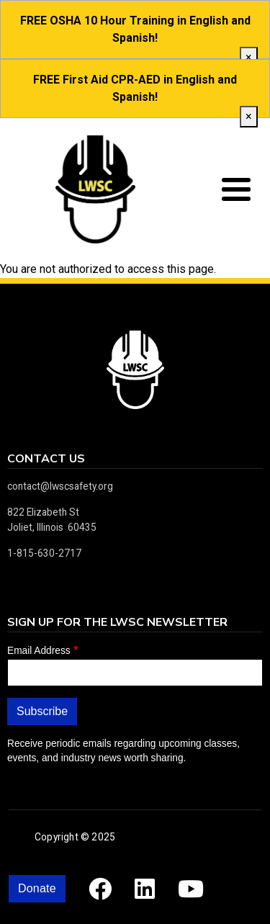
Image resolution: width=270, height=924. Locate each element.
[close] (249, 57)
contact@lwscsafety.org (60, 486)
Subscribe (42, 711)
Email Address (39, 650)
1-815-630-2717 (44, 553)
